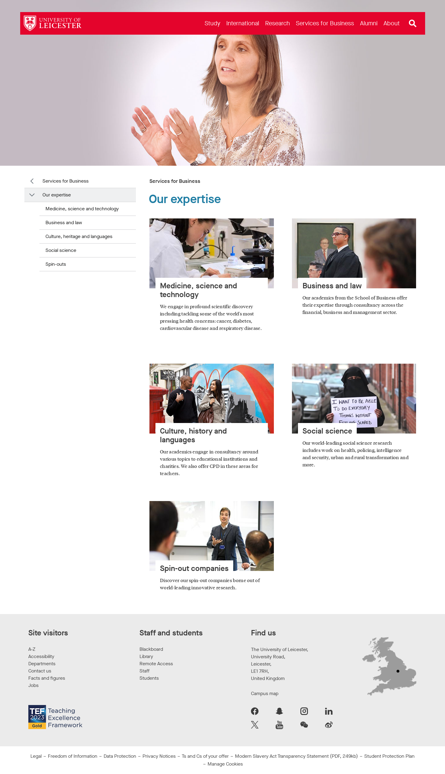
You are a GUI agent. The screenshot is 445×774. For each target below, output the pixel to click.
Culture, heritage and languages (78, 236)
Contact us (39, 671)
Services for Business (65, 181)
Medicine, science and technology (82, 208)
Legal (36, 756)
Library (146, 656)
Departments (41, 663)
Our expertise (56, 195)
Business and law (63, 222)
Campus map (264, 693)
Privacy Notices (159, 756)
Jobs (33, 685)
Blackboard (151, 649)
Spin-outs (55, 264)
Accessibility (41, 656)
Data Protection (120, 756)
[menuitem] (212, 23)
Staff (144, 671)
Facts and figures (46, 678)
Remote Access (156, 663)
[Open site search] (412, 23)
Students (149, 678)
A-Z (31, 649)
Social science (60, 250)
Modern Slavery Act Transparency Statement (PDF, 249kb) (296, 756)
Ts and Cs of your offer (205, 756)
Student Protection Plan (389, 756)
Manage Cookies (225, 764)
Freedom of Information (72, 756)
